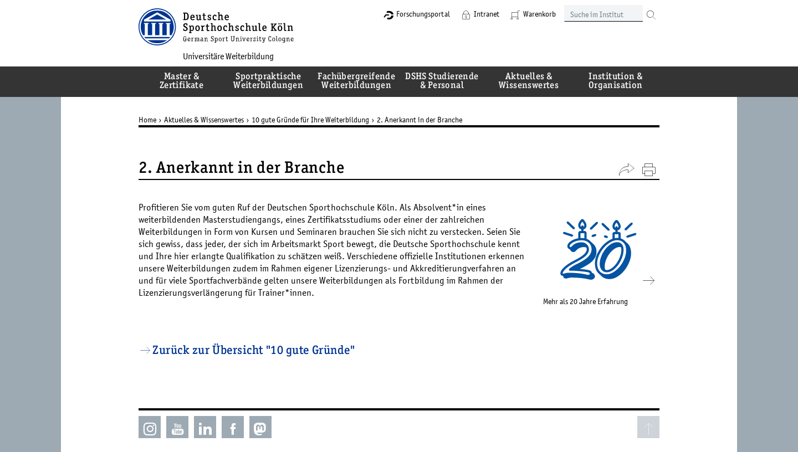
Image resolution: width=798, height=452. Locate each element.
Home (147, 119)
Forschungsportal (423, 13)
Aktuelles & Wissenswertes (204, 119)
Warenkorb (539, 13)
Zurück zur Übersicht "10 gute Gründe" (253, 351)
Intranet (486, 13)
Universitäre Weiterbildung (228, 56)
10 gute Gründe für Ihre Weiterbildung (310, 119)
